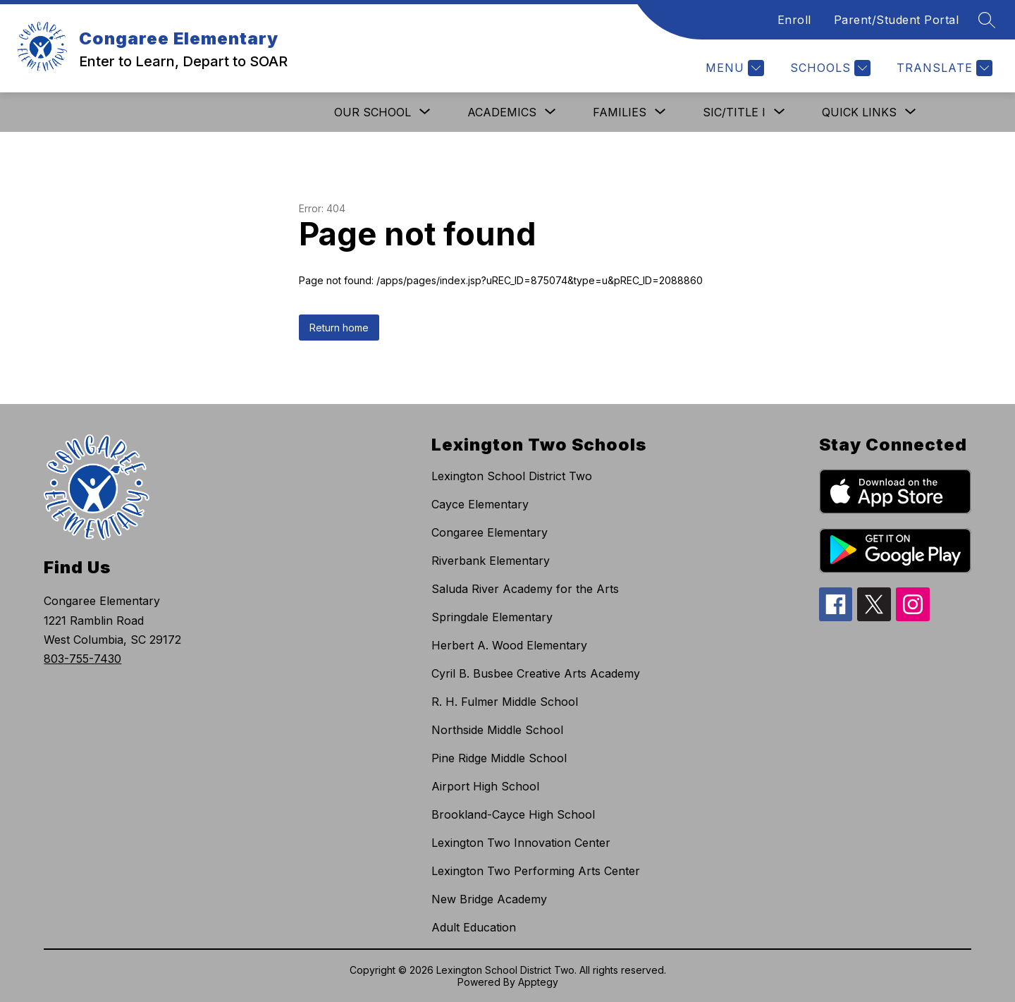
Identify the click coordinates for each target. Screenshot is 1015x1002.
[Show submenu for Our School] (372, 112)
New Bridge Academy (489, 899)
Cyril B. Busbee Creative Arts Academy (535, 673)
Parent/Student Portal (896, 20)
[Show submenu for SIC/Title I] (734, 112)
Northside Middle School (497, 730)
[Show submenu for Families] (619, 112)
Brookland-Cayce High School (513, 814)
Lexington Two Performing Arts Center (535, 871)
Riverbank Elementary (490, 561)
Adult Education (473, 927)
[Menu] (733, 68)
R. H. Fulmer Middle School (504, 702)
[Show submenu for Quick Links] (859, 112)
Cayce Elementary (480, 504)
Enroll (794, 20)
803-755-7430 (82, 659)
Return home (339, 328)
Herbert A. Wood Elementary (509, 645)
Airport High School (485, 786)
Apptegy (538, 982)
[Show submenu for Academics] (501, 112)
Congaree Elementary (489, 532)
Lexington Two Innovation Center (520, 843)
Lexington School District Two (511, 476)
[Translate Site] (942, 68)
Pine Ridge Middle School (499, 758)
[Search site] (986, 19)
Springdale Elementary (492, 617)
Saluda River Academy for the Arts (525, 589)
